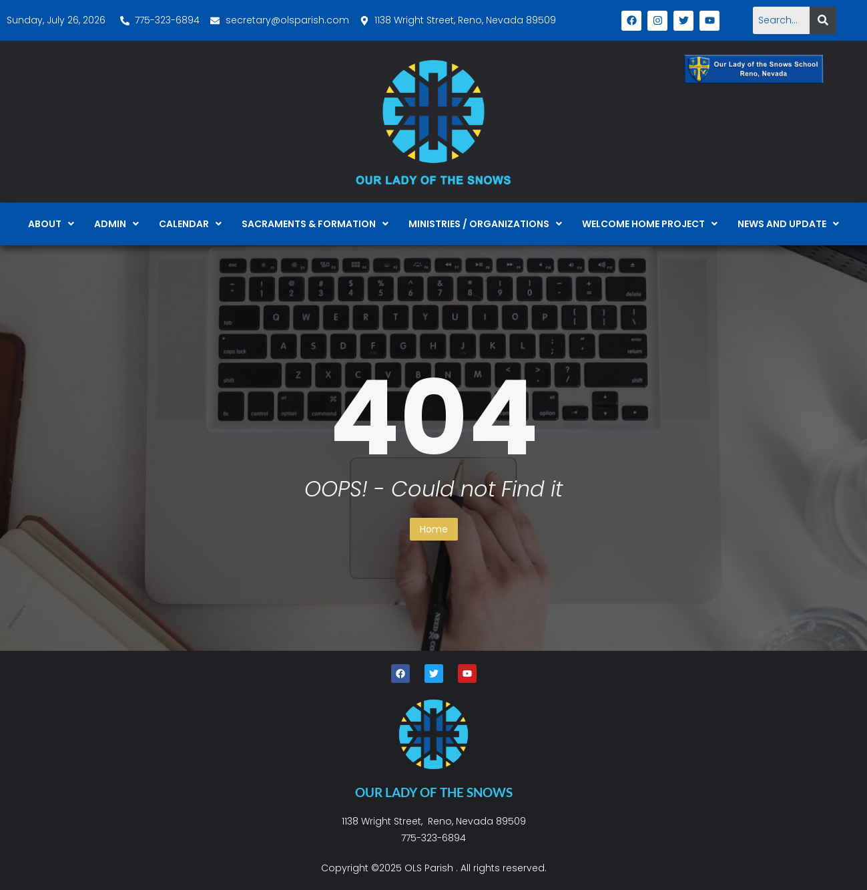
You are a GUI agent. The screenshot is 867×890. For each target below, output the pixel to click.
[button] (51, 224)
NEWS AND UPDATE (788, 224)
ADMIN (116, 224)
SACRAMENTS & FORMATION (315, 224)
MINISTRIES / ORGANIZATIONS (485, 224)
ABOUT (51, 224)
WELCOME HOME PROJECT (649, 224)
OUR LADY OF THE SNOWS (434, 792)
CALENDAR (190, 224)
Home (434, 529)
